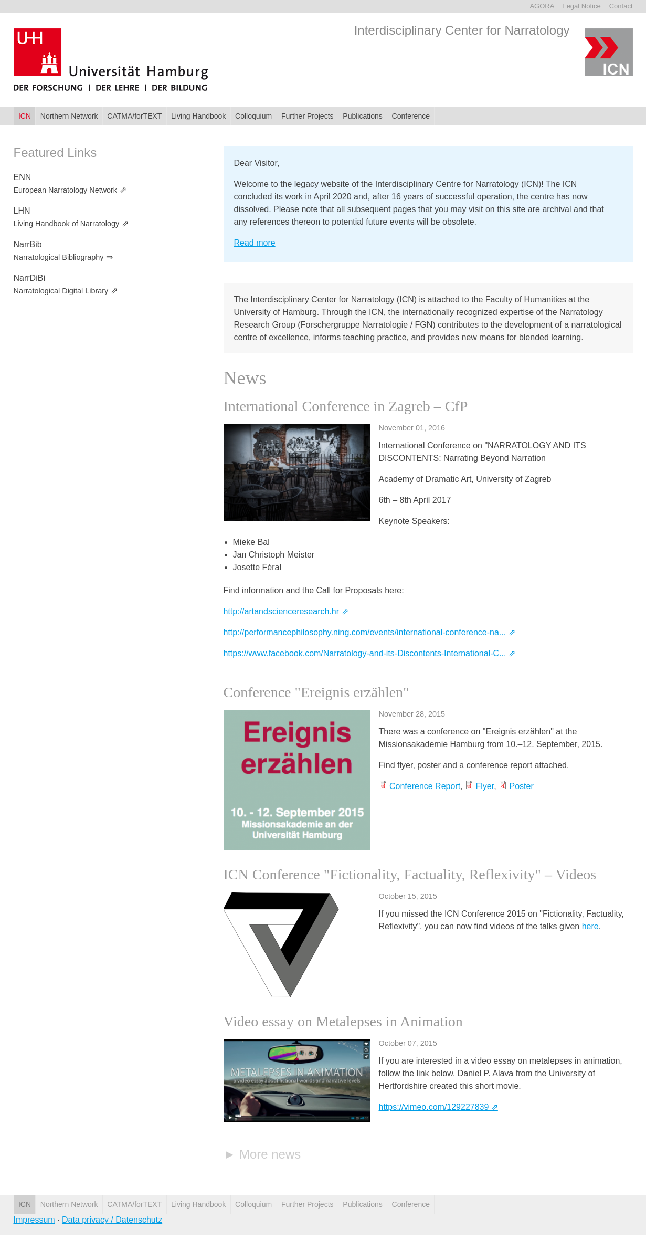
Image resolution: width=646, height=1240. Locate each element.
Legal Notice (581, 6)
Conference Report (424, 786)
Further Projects (307, 116)
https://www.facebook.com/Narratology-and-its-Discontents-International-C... (365, 653)
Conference (411, 116)
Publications (363, 116)
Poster (522, 786)
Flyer (484, 786)
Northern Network (69, 116)
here (590, 926)
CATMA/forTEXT (134, 116)
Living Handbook (198, 116)
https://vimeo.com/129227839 (434, 1106)
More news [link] (270, 1154)
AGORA (541, 6)
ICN (24, 116)
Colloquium (253, 116)
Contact (621, 6)
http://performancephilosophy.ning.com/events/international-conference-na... (365, 632)
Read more (255, 242)
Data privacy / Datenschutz (112, 1219)
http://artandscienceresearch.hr (282, 611)
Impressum (34, 1219)
